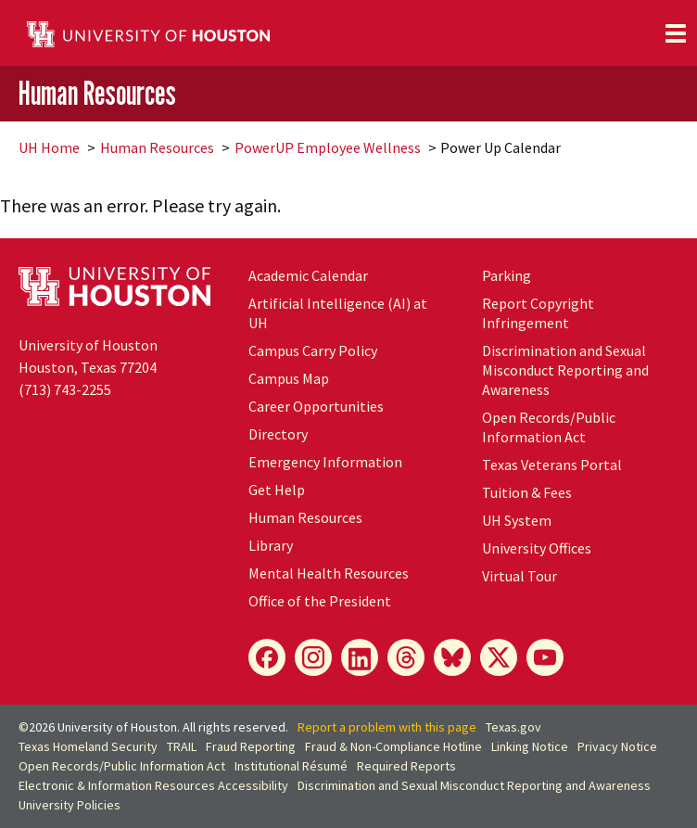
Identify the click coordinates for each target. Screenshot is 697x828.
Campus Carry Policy (312, 350)
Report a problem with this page (387, 727)
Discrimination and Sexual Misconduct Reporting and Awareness (565, 370)
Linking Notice (529, 746)
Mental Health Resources (328, 573)
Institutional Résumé (291, 766)
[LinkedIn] (359, 657)
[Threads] (406, 657)
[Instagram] (313, 657)
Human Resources (97, 92)
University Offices (536, 548)
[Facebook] (266, 657)
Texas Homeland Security (88, 746)
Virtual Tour (519, 576)
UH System (516, 520)
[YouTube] (545, 657)
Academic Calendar (308, 275)
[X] (498, 657)
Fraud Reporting (251, 746)
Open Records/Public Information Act (548, 427)
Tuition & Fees (527, 492)
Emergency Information (325, 461)
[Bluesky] (452, 657)
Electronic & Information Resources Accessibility (153, 785)
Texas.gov (513, 727)
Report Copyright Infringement (538, 313)
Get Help (276, 489)
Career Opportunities (316, 406)
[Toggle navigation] (675, 33)
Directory (278, 434)
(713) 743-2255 (65, 389)
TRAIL (181, 746)
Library (270, 545)
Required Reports (406, 766)
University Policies (69, 804)
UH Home (49, 147)
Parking (506, 275)
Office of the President (319, 601)
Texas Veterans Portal (552, 464)
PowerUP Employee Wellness (327, 147)
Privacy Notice (617, 746)
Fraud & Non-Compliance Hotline (393, 746)
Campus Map (288, 378)
